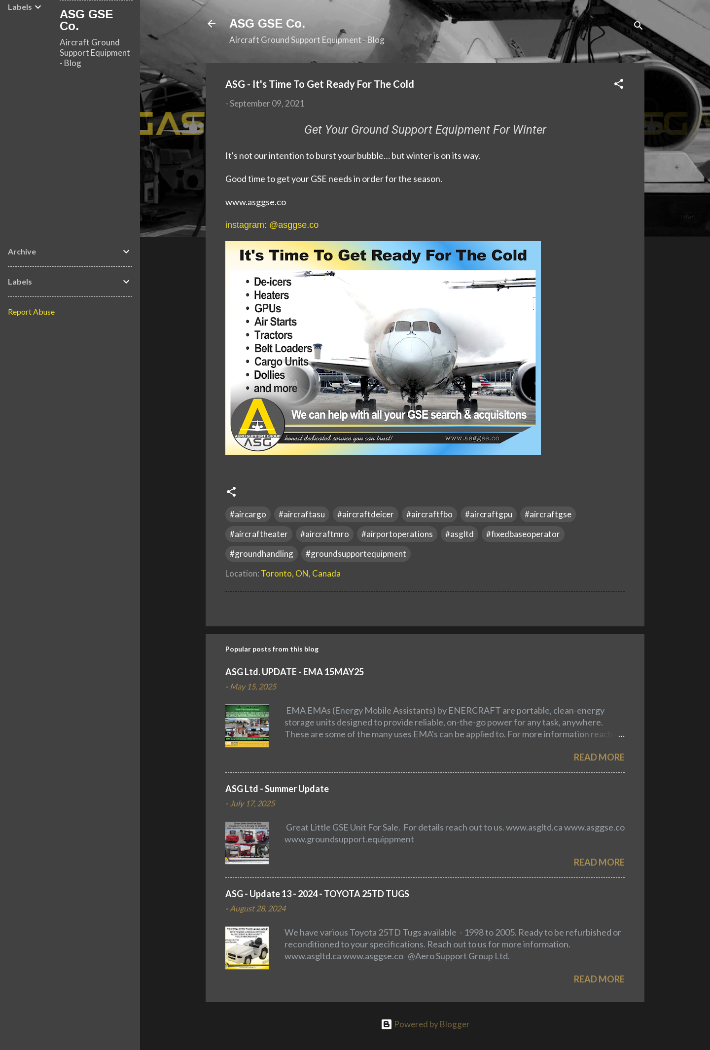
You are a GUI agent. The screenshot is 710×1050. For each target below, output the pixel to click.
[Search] (638, 27)
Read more (599, 757)
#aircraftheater (259, 534)
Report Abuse (31, 311)
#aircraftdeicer (365, 514)
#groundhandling (261, 553)
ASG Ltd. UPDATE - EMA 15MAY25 (294, 671)
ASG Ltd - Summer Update (277, 788)
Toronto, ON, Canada (301, 573)
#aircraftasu (302, 514)
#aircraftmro (324, 534)
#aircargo (248, 514)
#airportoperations (397, 534)
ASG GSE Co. (267, 23)
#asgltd (459, 534)
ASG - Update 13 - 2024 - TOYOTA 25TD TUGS (317, 893)
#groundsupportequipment (356, 553)
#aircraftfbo (429, 514)
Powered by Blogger (425, 1024)
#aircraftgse (548, 514)
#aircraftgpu (488, 514)
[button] (619, 85)
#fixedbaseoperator (523, 534)
